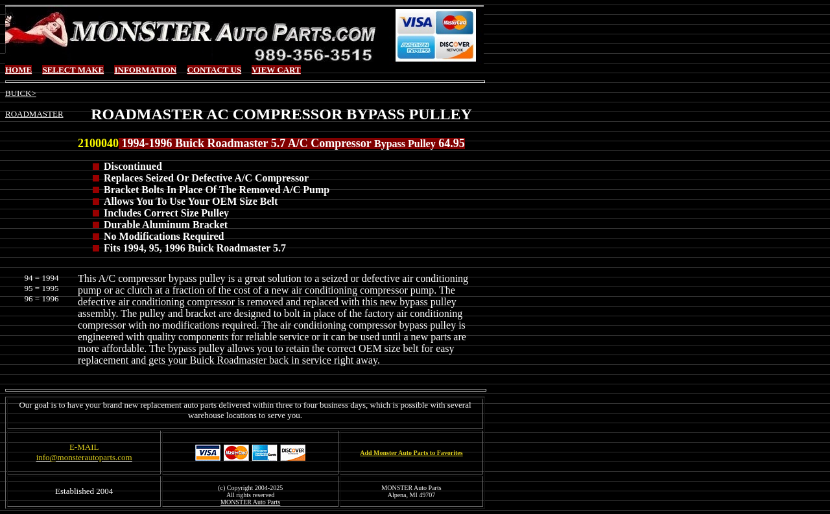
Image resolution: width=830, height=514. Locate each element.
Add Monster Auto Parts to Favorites (411, 452)
